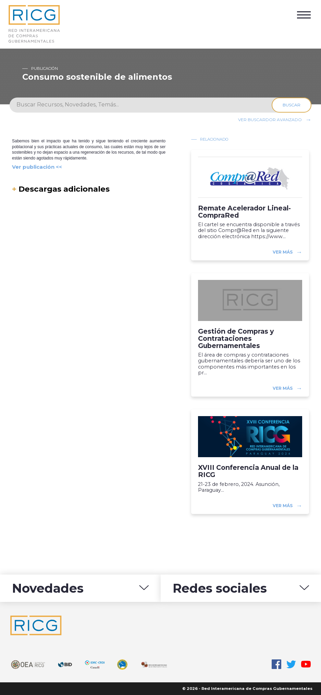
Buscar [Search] (291, 104)
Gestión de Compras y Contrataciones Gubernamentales (236, 338)
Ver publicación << (37, 167)
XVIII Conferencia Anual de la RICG (248, 471)
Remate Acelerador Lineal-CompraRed (244, 212)
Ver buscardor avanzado (270, 119)
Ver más (283, 252)
